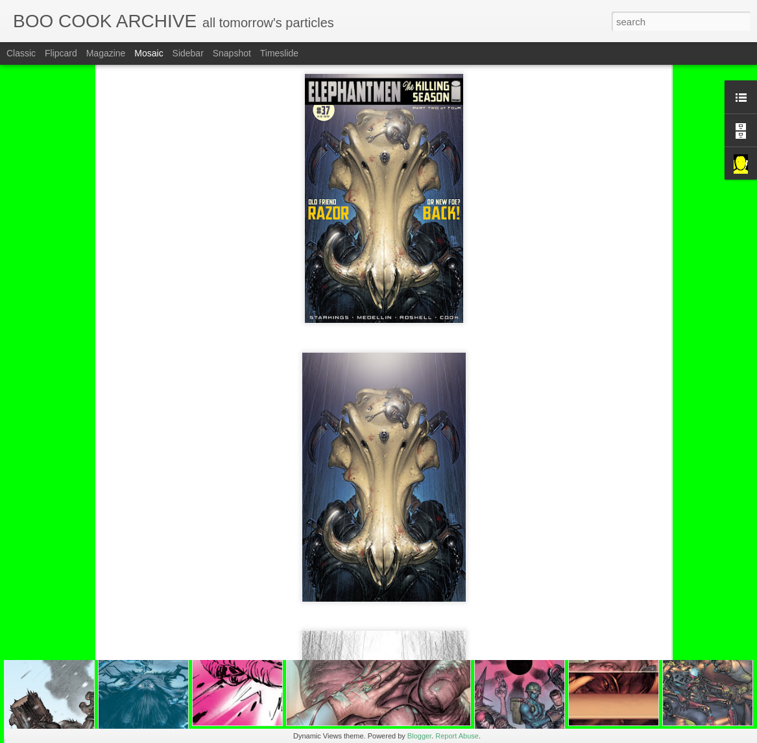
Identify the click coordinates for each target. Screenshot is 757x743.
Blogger (419, 736)
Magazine (106, 53)
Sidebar (188, 53)
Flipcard (61, 53)
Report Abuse (457, 736)
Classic (21, 53)
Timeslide (279, 53)
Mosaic (148, 53)
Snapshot (232, 53)
